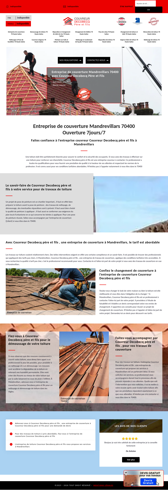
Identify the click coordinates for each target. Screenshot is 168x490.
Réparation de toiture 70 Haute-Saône (106, 41)
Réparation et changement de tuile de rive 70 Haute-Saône (61, 34)
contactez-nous (96, 60)
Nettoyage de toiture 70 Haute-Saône (152, 41)
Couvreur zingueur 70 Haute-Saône (39, 41)
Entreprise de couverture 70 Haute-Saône (16, 33)
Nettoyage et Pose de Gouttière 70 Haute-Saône (16, 41)
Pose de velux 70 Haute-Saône (106, 33)
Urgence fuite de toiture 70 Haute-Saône (129, 41)
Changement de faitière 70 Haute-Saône (84, 33)
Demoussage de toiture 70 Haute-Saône (39, 33)
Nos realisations (69, 60)
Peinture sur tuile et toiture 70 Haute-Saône (61, 41)
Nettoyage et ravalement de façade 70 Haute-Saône (84, 41)
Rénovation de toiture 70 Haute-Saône (151, 33)
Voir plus (131, 460)
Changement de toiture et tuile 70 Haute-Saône (129, 33)
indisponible (71, 6)
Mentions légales (103, 486)
